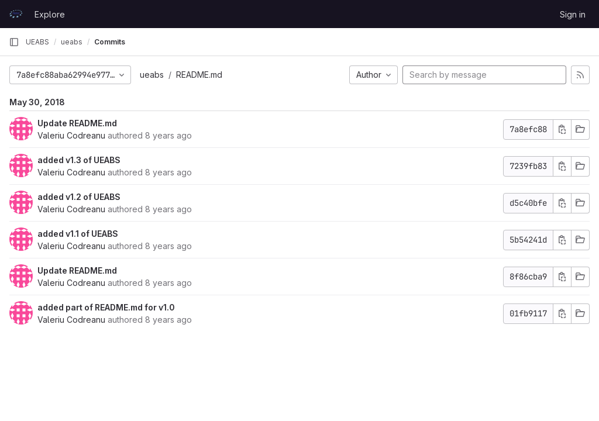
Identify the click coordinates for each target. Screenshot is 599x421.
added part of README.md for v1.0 (106, 307)
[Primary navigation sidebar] (14, 42)
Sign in (573, 14)
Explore (50, 14)
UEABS (37, 41)
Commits (109, 41)
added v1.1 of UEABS (77, 234)
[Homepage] (15, 14)
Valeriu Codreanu (71, 135)
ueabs (152, 75)
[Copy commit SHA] (562, 129)
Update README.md (77, 123)
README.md (199, 75)
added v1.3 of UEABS (79, 160)
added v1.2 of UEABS (79, 197)
